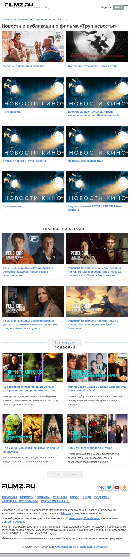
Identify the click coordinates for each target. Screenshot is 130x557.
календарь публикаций (20, 501)
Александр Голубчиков (84, 518)
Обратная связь (65, 546)
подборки (102, 497)
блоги (74, 497)
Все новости (65, 342)
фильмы (43, 497)
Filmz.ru (66, 513)
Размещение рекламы (93, 546)
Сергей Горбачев (13, 521)
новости (27, 497)
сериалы (60, 497)
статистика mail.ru (55, 501)
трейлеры (9, 497)
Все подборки (65, 474)
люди (87, 497)
